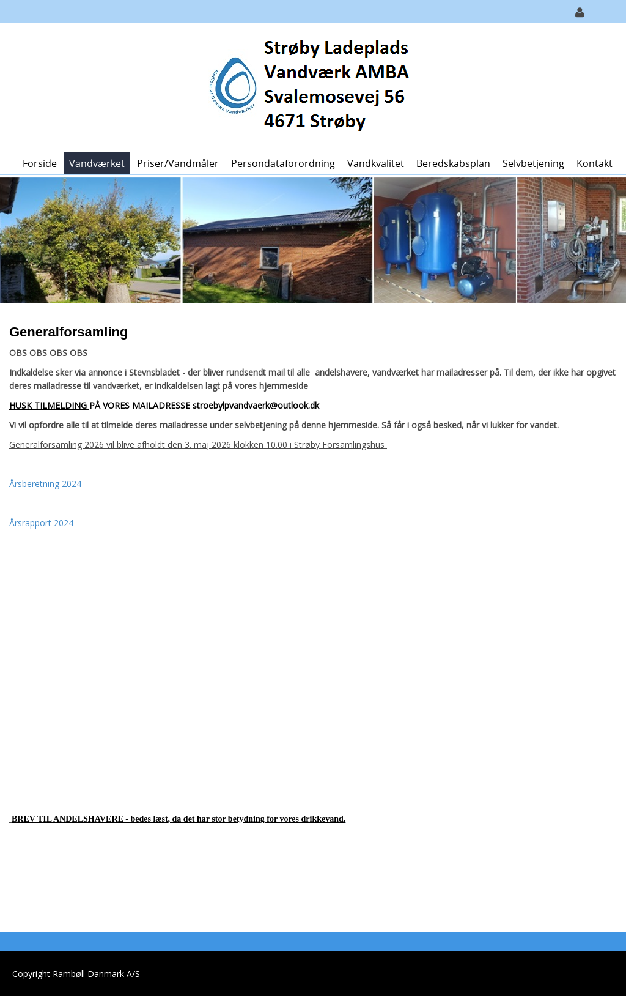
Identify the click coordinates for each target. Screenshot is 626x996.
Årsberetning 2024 (45, 483)
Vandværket (97, 163)
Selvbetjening (533, 163)
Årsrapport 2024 (41, 523)
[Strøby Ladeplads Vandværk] (308, 86)
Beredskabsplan (453, 163)
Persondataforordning (283, 163)
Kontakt (594, 163)
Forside (40, 163)
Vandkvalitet (375, 163)
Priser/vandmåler (178, 163)
